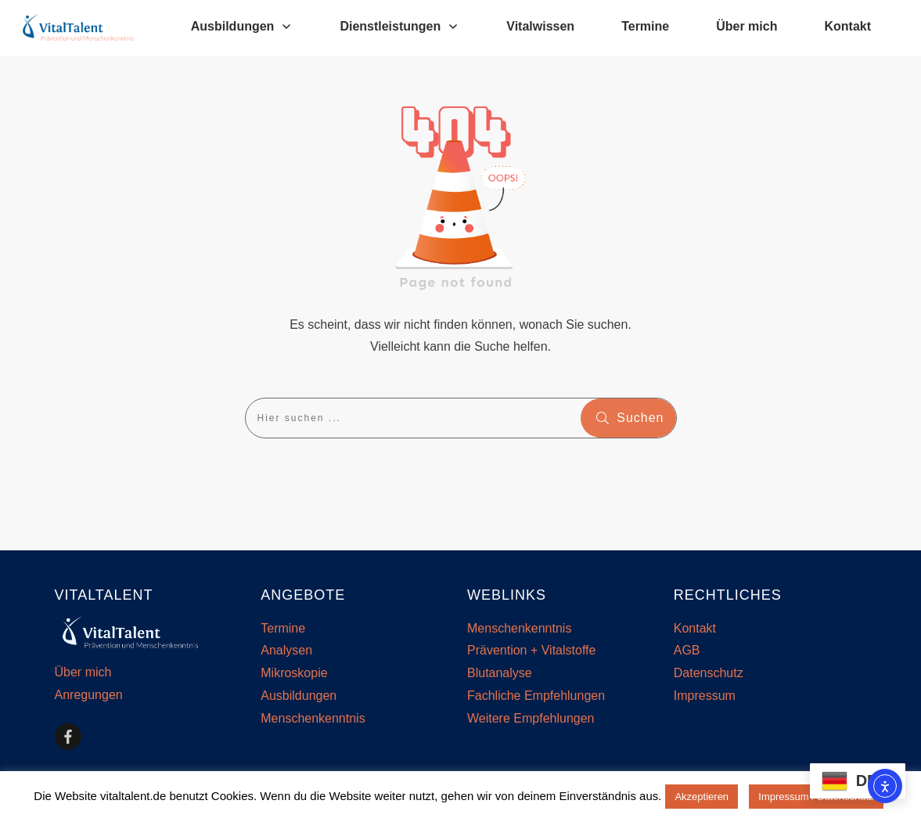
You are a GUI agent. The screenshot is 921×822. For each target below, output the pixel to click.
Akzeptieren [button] (702, 796)
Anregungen (89, 694)
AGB (687, 650)
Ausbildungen (298, 695)
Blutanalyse (499, 673)
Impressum (705, 695)
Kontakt (695, 628)
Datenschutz (708, 673)
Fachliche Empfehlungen (536, 695)
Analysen (286, 650)
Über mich (83, 672)
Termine (283, 628)
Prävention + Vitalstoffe (531, 650)
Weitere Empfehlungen (530, 718)
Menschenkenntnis (313, 718)
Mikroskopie (294, 673)
